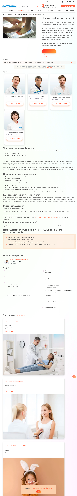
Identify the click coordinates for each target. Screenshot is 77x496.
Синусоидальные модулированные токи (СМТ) (54, 299)
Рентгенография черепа (50, 292)
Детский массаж (10, 281)
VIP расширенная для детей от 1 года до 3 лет (17, 443)
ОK (38, 491)
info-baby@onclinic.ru (54, 2)
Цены (45, 54)
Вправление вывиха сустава (13, 275)
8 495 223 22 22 (50, 67)
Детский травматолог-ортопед (13, 284)
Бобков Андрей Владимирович (19, 258)
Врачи (39, 10)
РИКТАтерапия (48, 293)
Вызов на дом (49, 10)
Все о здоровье (15, 2)
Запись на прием (68, 6)
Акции (59, 10)
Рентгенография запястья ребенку (52, 284)
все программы (21, 314)
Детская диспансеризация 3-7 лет (14, 380)
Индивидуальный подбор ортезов (14, 292)
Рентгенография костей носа (51, 287)
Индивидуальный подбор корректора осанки (16, 290)
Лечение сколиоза (11, 305)
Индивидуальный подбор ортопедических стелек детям (19, 293)
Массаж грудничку (49, 269)
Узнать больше (11, 106)
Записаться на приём (14, 103)
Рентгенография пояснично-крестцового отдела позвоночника (58, 288)
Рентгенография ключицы (50, 285)
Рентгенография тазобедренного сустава (54, 290)
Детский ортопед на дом (12, 283)
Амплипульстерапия (11, 269)
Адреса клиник (70, 10)
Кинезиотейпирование (12, 299)
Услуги (21, 10)
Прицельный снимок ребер (50, 278)
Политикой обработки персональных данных (42, 488)
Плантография (48, 276)
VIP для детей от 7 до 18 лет (12, 320)
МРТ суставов (48, 270)
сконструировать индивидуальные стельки (46, 216)
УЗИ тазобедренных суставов (51, 305)
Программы (30, 10)
